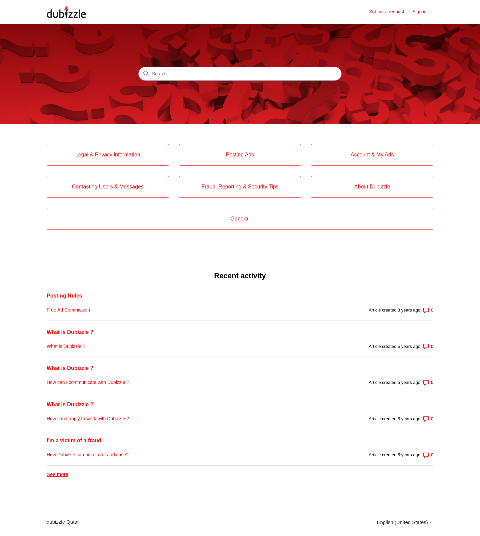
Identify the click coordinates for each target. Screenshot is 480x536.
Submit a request (386, 11)
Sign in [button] (419, 11)
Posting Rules (64, 296)
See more (57, 474)
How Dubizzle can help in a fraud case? (88, 454)
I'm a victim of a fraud (74, 440)
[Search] (240, 73)
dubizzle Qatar (63, 522)
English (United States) (405, 522)
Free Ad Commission (68, 310)
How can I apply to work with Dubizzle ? (88, 418)
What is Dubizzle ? (70, 332)
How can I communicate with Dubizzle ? (88, 382)
